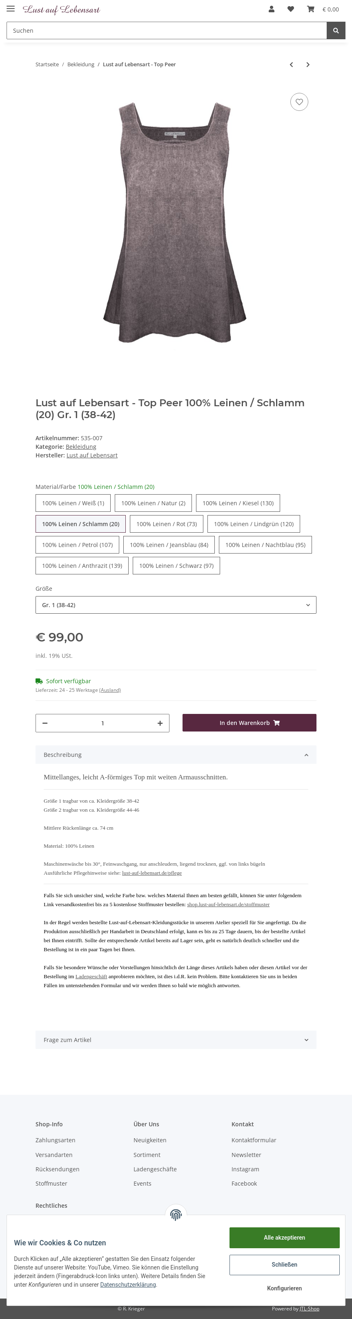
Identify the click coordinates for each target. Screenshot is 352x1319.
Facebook (244, 1183)
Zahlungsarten (56, 1140)
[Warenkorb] (323, 9)
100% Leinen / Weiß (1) (73, 503)
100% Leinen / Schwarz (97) (176, 565)
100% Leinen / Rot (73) (166, 524)
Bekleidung (81, 446)
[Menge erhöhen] (160, 723)
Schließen (279, 1264)
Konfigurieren (278, 1288)
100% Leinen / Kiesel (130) (238, 503)
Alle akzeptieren (278, 1237)
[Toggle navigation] (11, 5)
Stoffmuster (51, 1183)
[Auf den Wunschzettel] (299, 102)
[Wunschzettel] (291, 9)
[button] (271, 9)
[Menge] (102, 723)
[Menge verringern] (45, 723)
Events (142, 1183)
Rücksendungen (58, 1169)
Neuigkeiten (150, 1140)
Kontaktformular (254, 1140)
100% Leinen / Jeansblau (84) (169, 544)
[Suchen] (167, 30)
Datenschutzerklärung (143, 1284)
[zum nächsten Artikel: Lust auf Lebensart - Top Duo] (308, 64)
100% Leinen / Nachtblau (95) (265, 544)
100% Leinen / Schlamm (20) (80, 524)
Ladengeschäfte (155, 1169)
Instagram (245, 1169)
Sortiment (147, 1155)
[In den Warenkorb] (249, 723)
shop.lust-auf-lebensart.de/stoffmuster (228, 904)
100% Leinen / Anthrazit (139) (82, 565)
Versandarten (54, 1155)
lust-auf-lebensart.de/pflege (152, 873)
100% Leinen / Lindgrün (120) (254, 524)
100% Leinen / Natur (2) (153, 503)
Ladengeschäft (91, 976)
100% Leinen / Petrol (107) (77, 544)
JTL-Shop (309, 1308)
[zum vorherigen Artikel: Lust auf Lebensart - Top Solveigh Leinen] (291, 64)
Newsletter (246, 1155)
